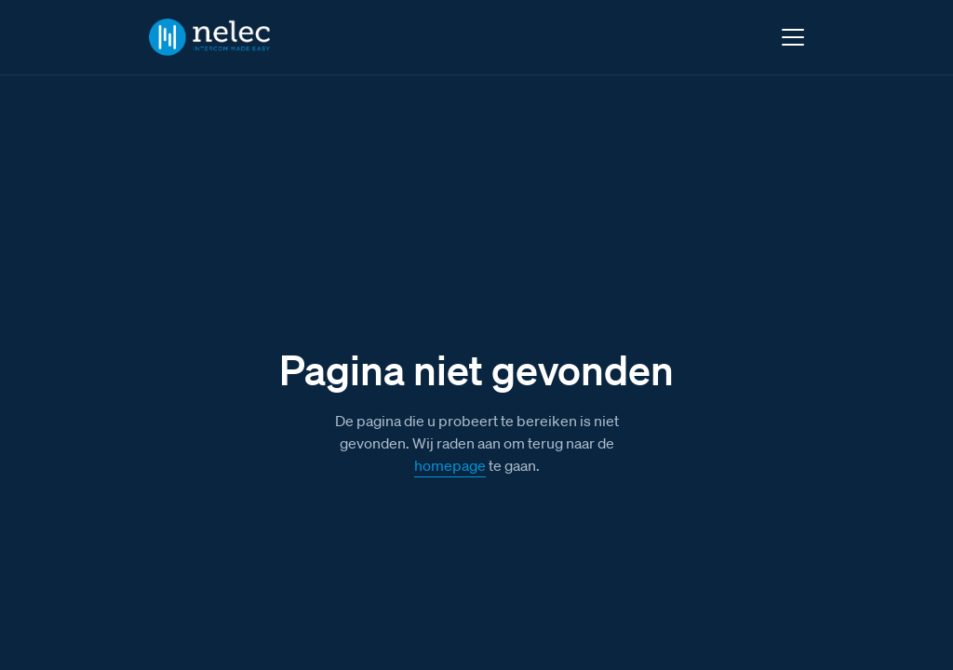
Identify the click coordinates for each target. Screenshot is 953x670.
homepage (450, 465)
